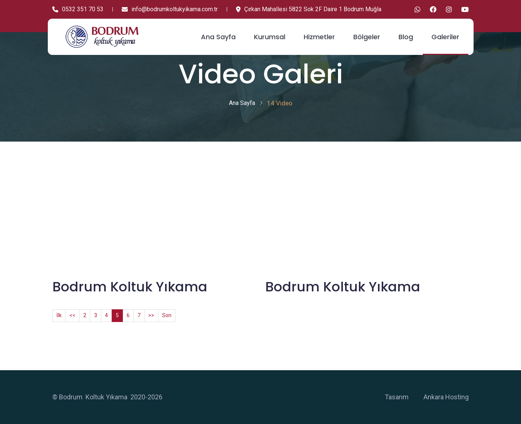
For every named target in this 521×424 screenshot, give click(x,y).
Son (166, 315)
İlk (59, 315)
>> (151, 315)
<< (72, 315)
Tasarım (397, 397)
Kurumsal (269, 36)
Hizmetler (319, 36)
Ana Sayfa (218, 36)
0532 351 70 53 (77, 9)
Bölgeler (366, 36)
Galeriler (445, 36)
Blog (405, 36)
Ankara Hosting (446, 397)
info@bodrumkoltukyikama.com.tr (170, 9)
